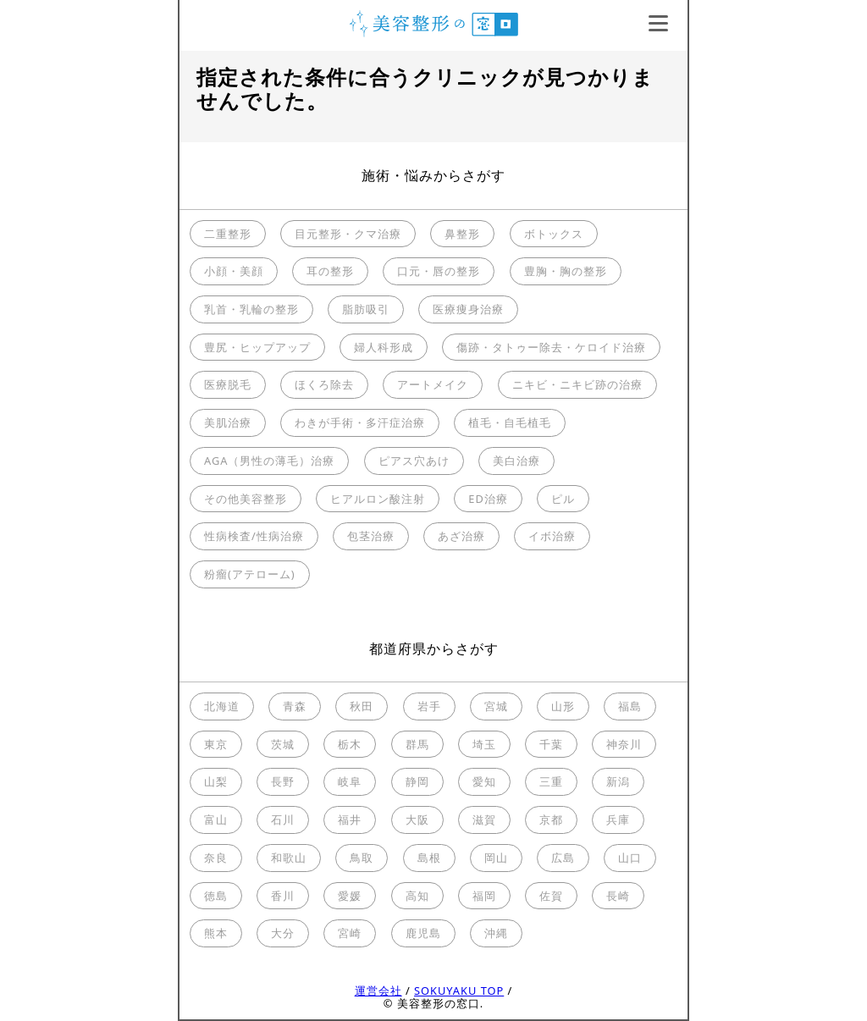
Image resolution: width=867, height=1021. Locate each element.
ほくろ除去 (324, 384)
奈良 (216, 857)
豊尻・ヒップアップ (257, 347)
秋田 (361, 706)
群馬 (417, 744)
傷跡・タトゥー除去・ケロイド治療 (551, 347)
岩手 (429, 706)
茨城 (283, 744)
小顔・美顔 (233, 271)
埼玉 (484, 744)
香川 (283, 895)
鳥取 (361, 857)
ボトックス (553, 233)
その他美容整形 (245, 498)
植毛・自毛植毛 (509, 422)
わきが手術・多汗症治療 (360, 422)
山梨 (216, 781)
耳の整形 (330, 271)
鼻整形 (462, 233)
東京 (216, 744)
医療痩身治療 (468, 309)
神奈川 (624, 744)
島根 (429, 857)
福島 (630, 706)
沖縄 (496, 933)
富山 (216, 819)
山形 (563, 706)
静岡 (417, 781)
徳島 (216, 895)
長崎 (618, 895)
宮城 (496, 706)
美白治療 (516, 460)
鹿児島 (423, 933)
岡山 (496, 857)
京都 (551, 819)
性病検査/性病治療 (254, 536)
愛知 (484, 781)
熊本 (216, 933)
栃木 (350, 744)
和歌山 (288, 857)
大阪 (417, 819)
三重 (551, 781)
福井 (350, 819)
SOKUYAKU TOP (459, 990)
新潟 (618, 781)
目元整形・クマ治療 (348, 233)
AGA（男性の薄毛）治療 (269, 460)
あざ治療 (461, 536)
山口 (630, 857)
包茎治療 (371, 536)
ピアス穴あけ (414, 460)
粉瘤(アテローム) (249, 574)
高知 (417, 895)
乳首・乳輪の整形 (251, 309)
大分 (283, 933)
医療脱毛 (227, 384)
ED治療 (487, 498)
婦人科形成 (383, 347)
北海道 (222, 706)
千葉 (551, 744)
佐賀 (551, 895)
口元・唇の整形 (438, 271)
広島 (563, 857)
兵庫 (618, 819)
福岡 (484, 895)
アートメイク (432, 384)
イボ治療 (552, 536)
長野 (283, 781)
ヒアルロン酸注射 (377, 498)
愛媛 (350, 895)
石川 (283, 819)
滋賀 (484, 819)
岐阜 (350, 781)
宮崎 (350, 933)
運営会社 (378, 990)
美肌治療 (227, 422)
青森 (294, 706)
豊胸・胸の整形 (565, 271)
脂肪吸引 (365, 309)
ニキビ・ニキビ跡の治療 (577, 384)
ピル (563, 498)
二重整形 (227, 233)
